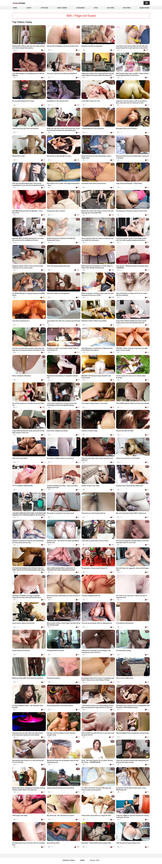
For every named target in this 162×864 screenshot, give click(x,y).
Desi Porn (126, 8)
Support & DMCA (69, 860)
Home (15, 8)
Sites (96, 8)
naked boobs (144, 8)
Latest (28, 8)
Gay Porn (110, 8)
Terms (82, 860)
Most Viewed (62, 8)
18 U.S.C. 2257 (94, 860)
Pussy (19, 3)
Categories (80, 8)
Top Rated (44, 8)
